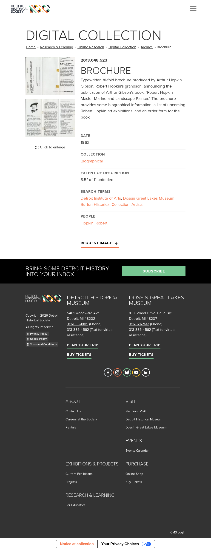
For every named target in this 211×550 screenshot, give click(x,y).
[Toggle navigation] (193, 8)
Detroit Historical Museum (143, 419)
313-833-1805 (77, 323)
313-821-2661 (139, 323)
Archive (147, 46)
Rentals (71, 427)
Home (31, 46)
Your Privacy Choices (120, 544)
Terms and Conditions (43, 344)
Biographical (92, 161)
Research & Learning (56, 46)
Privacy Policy (38, 333)
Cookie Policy (38, 338)
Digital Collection (122, 46)
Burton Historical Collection (105, 204)
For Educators (76, 505)
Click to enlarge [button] (50, 147)
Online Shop (134, 473)
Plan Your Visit (135, 411)
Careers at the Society (81, 419)
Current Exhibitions (79, 473)
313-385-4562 (78, 329)
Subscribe (154, 271)
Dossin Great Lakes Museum (148, 198)
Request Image (100, 243)
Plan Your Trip (82, 345)
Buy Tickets (79, 354)
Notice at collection (77, 544)
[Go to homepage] (43, 303)
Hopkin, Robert (94, 223)
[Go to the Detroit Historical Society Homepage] (32, 7)
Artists (137, 204)
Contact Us (73, 411)
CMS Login (177, 532)
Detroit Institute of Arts (101, 198)
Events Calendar (137, 450)
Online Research (90, 46)
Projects (71, 481)
